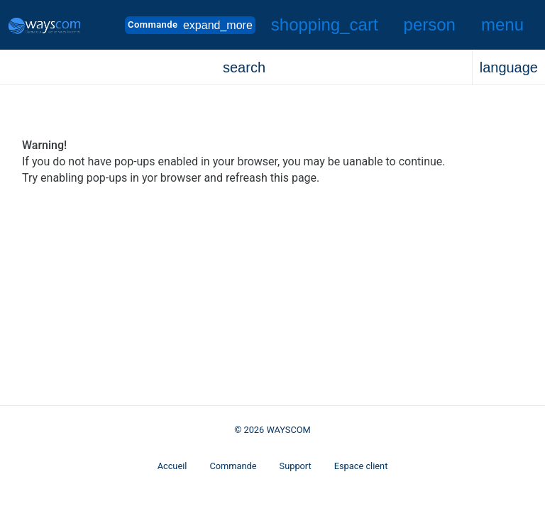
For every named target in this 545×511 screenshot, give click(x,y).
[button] (324, 25)
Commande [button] (190, 25)
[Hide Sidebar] (502, 25)
